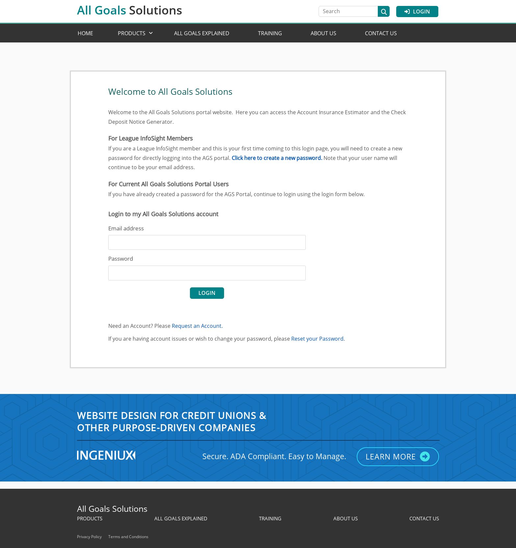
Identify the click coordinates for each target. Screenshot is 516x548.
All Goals (129, 10)
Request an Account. (197, 325)
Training (270, 33)
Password (120, 258)
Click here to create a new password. (277, 158)
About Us (323, 33)
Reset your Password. (318, 338)
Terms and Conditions (128, 536)
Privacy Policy (89, 536)
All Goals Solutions (112, 508)
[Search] (351, 11)
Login (417, 11)
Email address (126, 228)
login (207, 293)
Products (131, 33)
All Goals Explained (201, 33)
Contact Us (381, 33)
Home (85, 33)
